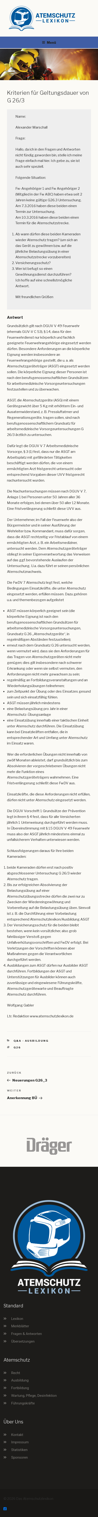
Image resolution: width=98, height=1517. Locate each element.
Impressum (20, 1442)
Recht (15, 1373)
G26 (17, 1047)
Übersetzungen (22, 1341)
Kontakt (17, 1435)
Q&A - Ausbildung (31, 1040)
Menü (49, 42)
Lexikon (17, 1319)
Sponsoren (19, 1457)
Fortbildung (20, 1388)
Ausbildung (20, 1380)
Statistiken (19, 1450)
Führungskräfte (23, 1403)
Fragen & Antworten (26, 1334)
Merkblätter (20, 1326)
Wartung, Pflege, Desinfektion (34, 1396)
